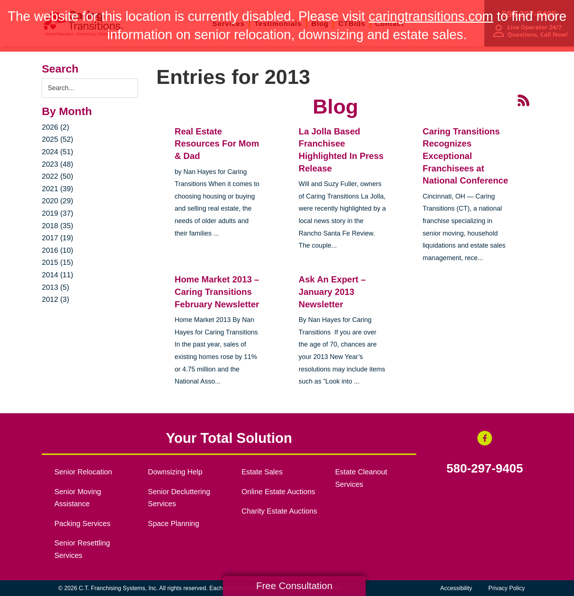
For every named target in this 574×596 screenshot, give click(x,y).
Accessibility (456, 588)
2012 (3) (55, 299)
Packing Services (82, 523)
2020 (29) (57, 201)
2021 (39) (57, 189)
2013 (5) (55, 287)
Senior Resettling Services (82, 549)
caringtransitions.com (431, 16)
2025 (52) (57, 139)
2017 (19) (57, 238)
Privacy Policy (506, 588)
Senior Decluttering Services (179, 498)
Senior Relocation (83, 472)
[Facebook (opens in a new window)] (484, 438)
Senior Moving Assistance (77, 498)
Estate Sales (262, 472)
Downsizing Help (175, 472)
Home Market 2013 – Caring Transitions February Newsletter (217, 291)
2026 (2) (55, 127)
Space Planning (173, 523)
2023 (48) (57, 164)
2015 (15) (57, 262)
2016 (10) (57, 250)
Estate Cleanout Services (361, 478)
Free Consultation (294, 585)
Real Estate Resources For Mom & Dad (217, 143)
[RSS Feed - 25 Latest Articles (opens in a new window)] (523, 100)
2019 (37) (57, 213)
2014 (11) (57, 275)
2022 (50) (57, 176)
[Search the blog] (90, 88)
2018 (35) (57, 226)
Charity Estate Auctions (279, 511)
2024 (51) (57, 152)
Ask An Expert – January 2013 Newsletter (332, 291)
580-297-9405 (485, 468)
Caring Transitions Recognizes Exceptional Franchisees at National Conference (465, 155)
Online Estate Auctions (278, 492)
